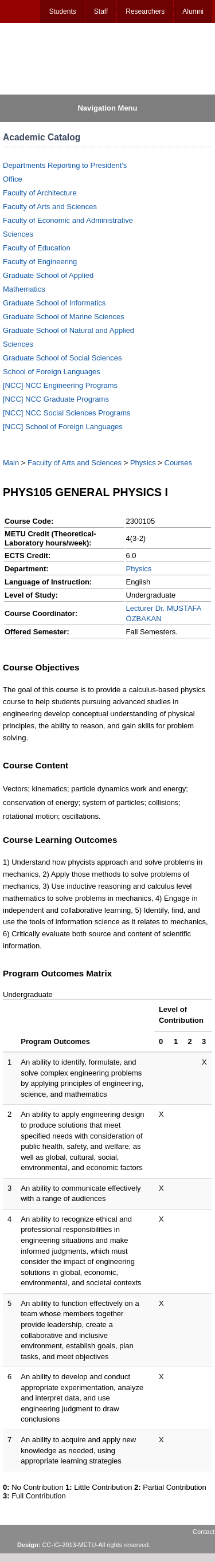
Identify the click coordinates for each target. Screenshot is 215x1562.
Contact (203, 1531)
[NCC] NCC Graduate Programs (56, 399)
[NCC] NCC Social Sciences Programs (67, 413)
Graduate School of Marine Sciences (63, 316)
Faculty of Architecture (40, 193)
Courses (178, 462)
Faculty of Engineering (40, 261)
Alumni (193, 11)
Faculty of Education (37, 248)
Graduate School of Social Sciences (62, 358)
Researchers (145, 11)
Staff (101, 11)
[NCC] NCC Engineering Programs (60, 385)
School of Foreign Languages (51, 371)
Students (62, 11)
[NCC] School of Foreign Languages (63, 426)
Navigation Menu (107, 108)
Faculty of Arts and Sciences (50, 206)
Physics (143, 462)
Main (11, 462)
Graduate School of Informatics (54, 303)
